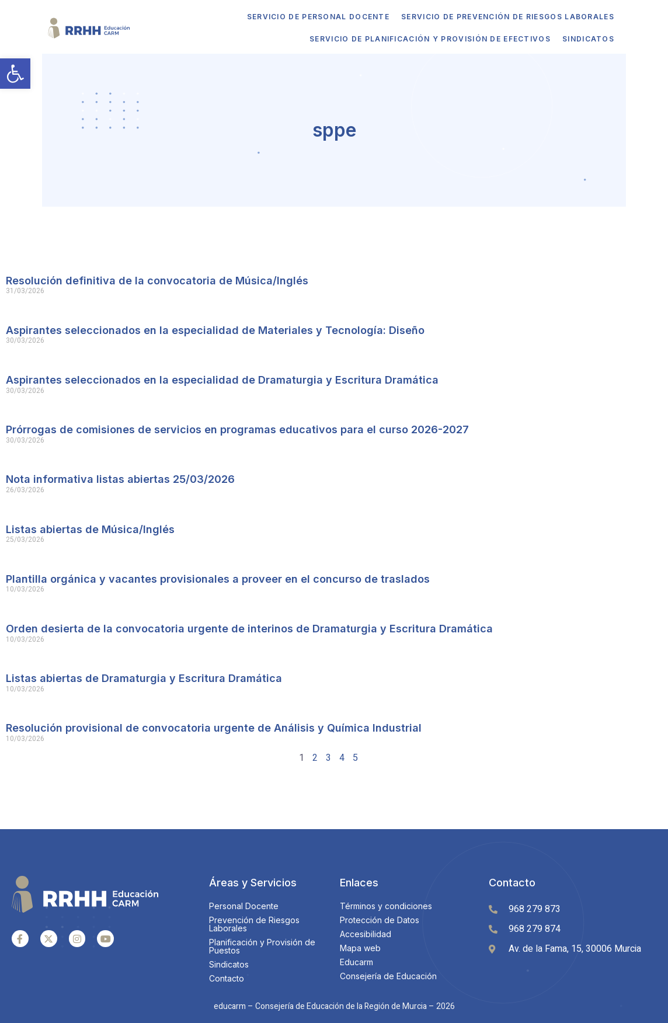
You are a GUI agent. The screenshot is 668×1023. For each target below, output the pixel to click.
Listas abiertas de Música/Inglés (90, 528)
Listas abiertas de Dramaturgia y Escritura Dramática (144, 677)
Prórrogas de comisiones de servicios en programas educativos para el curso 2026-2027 (237, 428)
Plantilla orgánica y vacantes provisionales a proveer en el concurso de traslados (218, 578)
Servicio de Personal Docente (302, 16)
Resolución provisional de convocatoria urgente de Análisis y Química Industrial (214, 727)
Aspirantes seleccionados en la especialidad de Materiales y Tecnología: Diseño (215, 329)
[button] (15, 73)
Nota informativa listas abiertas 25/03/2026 (120, 478)
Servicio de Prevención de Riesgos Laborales (491, 16)
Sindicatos (572, 38)
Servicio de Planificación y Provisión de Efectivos (413, 38)
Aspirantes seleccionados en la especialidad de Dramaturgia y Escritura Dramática (222, 379)
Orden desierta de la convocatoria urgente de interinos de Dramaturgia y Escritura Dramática (249, 627)
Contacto (512, 881)
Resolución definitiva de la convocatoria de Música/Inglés (157, 279)
